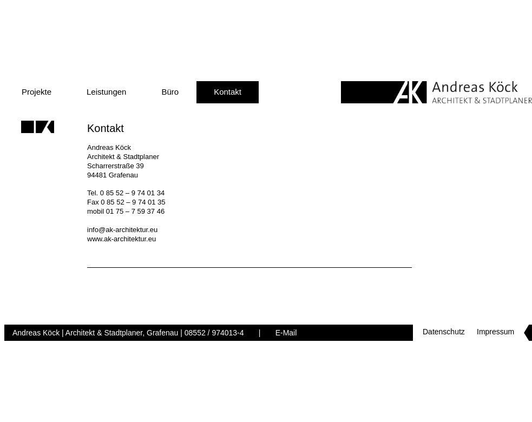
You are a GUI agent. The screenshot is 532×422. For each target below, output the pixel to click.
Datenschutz (444, 331)
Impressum (495, 331)
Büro (170, 91)
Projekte (36, 91)
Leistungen (106, 91)
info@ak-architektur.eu (122, 230)
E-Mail (286, 332)
